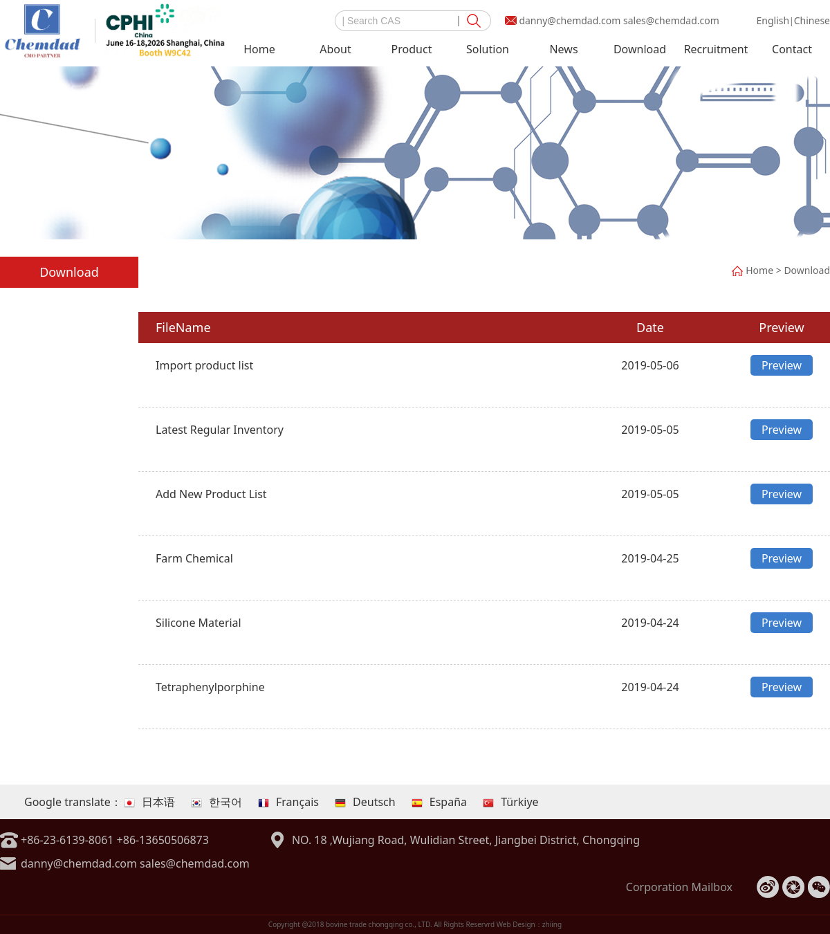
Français (288, 801)
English (772, 20)
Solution (487, 49)
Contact (792, 49)
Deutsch (365, 801)
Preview (782, 365)
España (439, 801)
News (563, 49)
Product (411, 49)
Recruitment (716, 49)
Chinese (812, 20)
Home (259, 49)
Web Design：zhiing (529, 924)
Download (640, 49)
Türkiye (510, 801)
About (335, 49)
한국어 (216, 801)
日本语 (149, 801)
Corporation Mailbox (679, 887)
